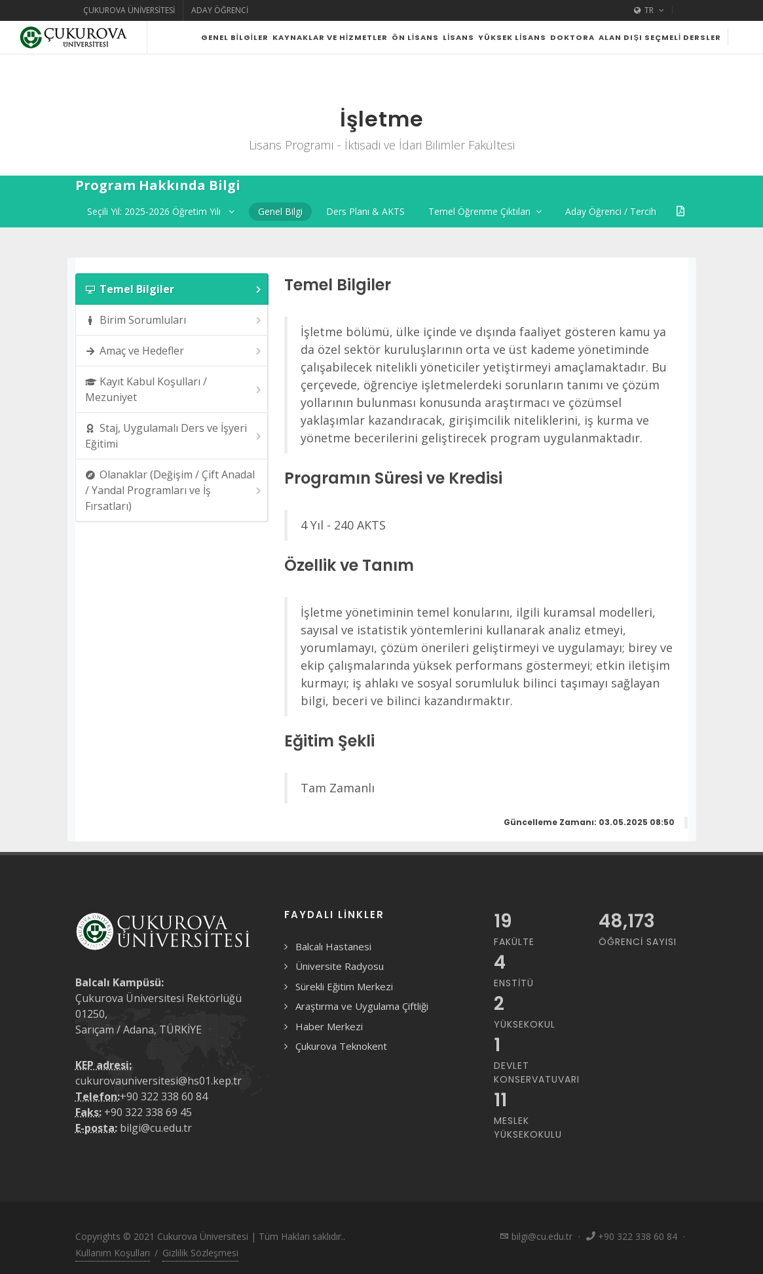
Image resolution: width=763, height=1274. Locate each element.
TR (649, 10)
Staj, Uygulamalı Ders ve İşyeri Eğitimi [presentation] (174, 436)
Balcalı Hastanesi (333, 946)
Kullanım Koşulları (112, 1252)
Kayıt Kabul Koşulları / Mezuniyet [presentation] (174, 389)
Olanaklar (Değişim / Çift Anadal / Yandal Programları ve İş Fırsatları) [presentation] (174, 490)
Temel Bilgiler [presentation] (174, 289)
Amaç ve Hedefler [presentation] (174, 350)
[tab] (172, 289)
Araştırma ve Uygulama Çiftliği (361, 1006)
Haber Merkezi (329, 1026)
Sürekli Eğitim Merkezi (344, 986)
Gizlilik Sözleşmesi (200, 1252)
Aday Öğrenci (219, 10)
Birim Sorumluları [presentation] (174, 320)
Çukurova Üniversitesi (129, 10)
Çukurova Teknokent (341, 1045)
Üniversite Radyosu (339, 966)
